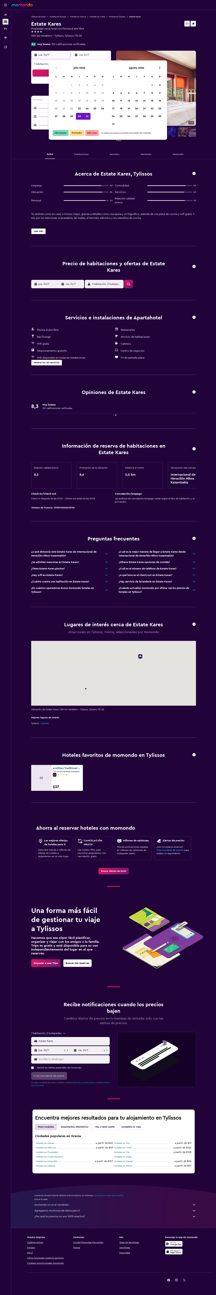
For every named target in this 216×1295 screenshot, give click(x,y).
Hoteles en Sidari (123, 1157)
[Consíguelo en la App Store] (174, 1252)
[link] (114, 871)
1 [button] (71, 85)
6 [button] (56, 93)
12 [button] (102, 93)
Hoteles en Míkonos (46, 1148)
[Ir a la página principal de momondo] (22, 4)
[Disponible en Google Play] (174, 1244)
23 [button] (79, 108)
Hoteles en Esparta (45, 1166)
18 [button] (95, 100)
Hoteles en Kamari (123, 1161)
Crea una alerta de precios (170, 850)
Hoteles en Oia (121, 1152)
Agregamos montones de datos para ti (115, 1211)
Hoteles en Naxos (123, 1166)
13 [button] (56, 100)
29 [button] (71, 116)
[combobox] (73, 1041)
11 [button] (95, 93)
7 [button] (63, 93)
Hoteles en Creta (97, 17)
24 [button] (87, 108)
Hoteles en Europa (58, 17)
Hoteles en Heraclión (46, 1161)
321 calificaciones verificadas (68, 44)
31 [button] (87, 116)
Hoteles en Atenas (45, 1143)
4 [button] (95, 85)
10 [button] (87, 93)
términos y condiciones (83, 1082)
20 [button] (56, 108)
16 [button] (79, 100)
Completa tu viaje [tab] (131, 1127)
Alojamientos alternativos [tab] (74, 1127)
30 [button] (79, 116)
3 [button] (87, 85)
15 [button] (71, 100)
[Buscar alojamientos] (5, 21)
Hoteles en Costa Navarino (49, 1157)
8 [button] (71, 93)
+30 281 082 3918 (41, 39)
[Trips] (5, 37)
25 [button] (94, 108)
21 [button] (64, 108)
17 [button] (87, 100)
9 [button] (79, 93)
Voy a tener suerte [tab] (105, 1127)
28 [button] (63, 116)
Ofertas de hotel (38, 17)
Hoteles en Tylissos (117, 17)
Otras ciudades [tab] (46, 1127)
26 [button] (102, 108)
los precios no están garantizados (108, 1195)
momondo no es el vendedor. (115, 1205)
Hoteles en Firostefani (47, 1152)
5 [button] (102, 85)
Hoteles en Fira (122, 1143)
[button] (5, 5)
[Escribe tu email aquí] (74, 1059)
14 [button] (64, 100)
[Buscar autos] (5, 28)
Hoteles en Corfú (123, 1148)
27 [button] (56, 116)
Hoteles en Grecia (78, 17)
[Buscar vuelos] (5, 15)
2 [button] (79, 85)
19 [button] (102, 100)
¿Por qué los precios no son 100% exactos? (115, 1216)
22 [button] (71, 108)
